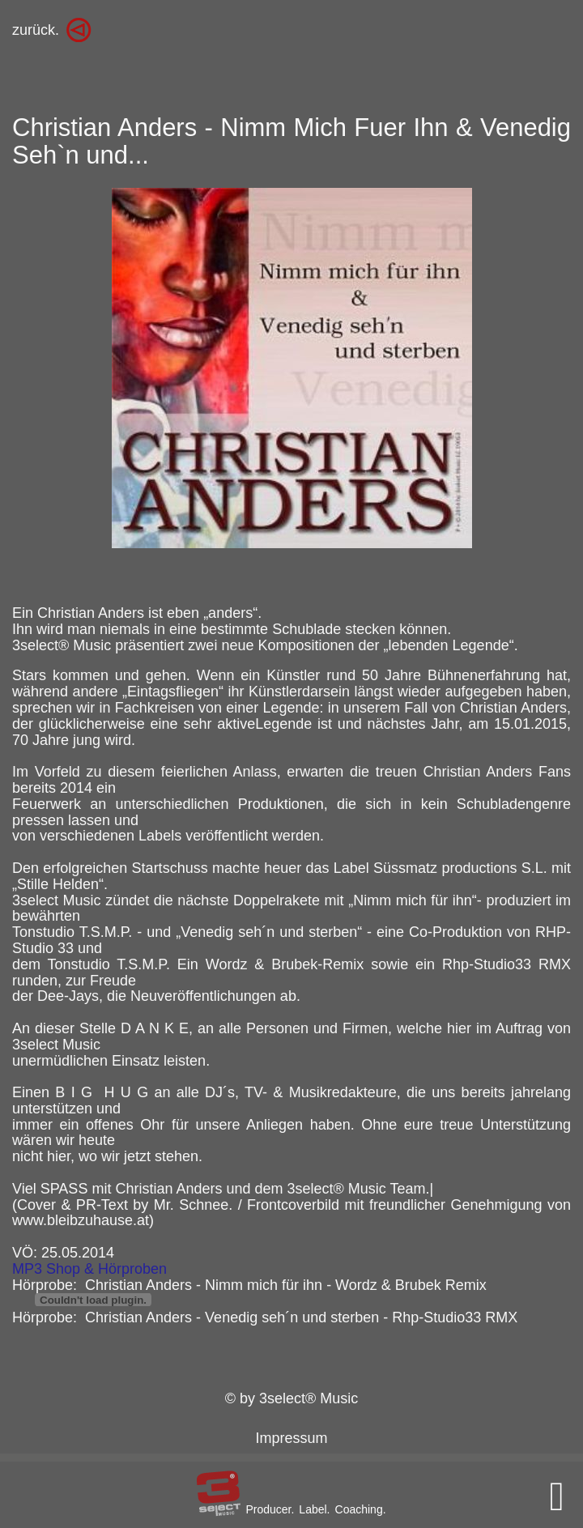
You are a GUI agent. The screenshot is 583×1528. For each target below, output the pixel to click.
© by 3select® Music (292, 1398)
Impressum (291, 1438)
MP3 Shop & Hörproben (89, 1269)
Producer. (269, 1509)
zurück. (35, 30)
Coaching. (360, 1509)
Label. (314, 1509)
